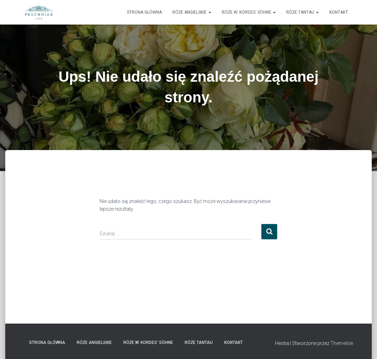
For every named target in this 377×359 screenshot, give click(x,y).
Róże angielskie (191, 12)
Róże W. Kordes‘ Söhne (249, 12)
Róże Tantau (302, 12)
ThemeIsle (341, 343)
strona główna (144, 12)
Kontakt (338, 12)
